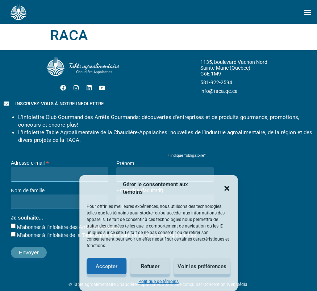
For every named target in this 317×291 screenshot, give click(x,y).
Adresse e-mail (30, 163)
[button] (226, 188)
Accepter (106, 266)
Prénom (125, 163)
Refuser (150, 266)
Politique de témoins (158, 281)
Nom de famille (28, 190)
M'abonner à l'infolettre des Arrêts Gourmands (68, 227)
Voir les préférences (202, 266)
